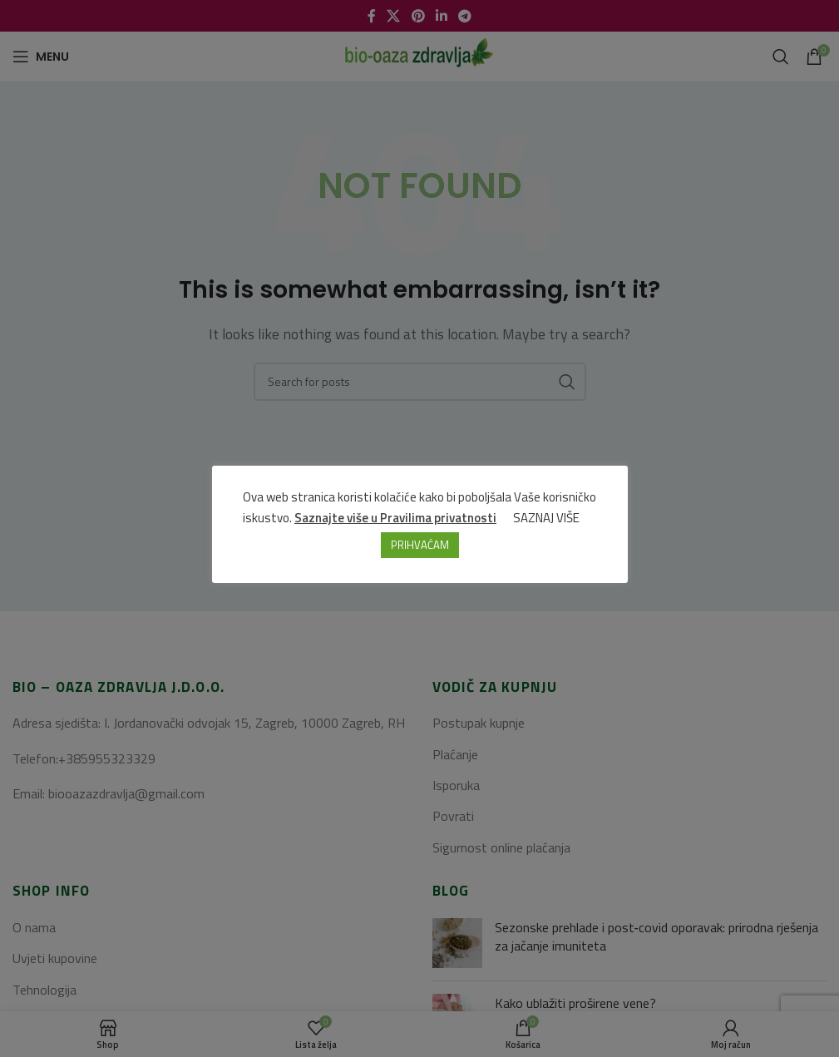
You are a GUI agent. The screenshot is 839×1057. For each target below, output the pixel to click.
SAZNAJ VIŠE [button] (546, 517)
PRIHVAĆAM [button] (420, 544)
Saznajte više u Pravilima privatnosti (395, 517)
